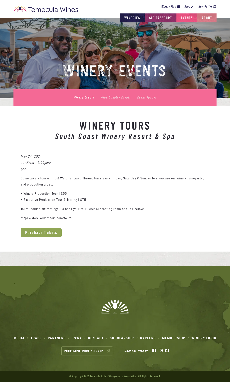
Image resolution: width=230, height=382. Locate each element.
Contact (96, 338)
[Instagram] (161, 350)
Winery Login (204, 338)
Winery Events (83, 97)
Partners (57, 338)
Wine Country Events (115, 97)
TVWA (77, 338)
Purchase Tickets (41, 232)
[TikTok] (167, 350)
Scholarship (122, 338)
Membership (173, 338)
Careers (148, 338)
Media (19, 338)
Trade (36, 338)
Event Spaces (147, 97)
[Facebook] (154, 350)
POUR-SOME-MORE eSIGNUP (87, 351)
